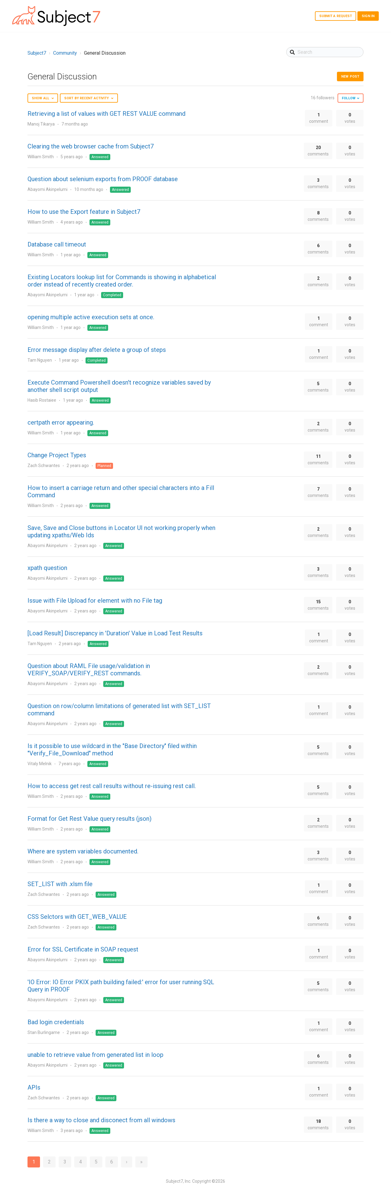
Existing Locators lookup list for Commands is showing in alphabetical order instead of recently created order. (121, 280)
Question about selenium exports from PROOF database (102, 179)
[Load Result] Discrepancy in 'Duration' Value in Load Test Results (115, 633)
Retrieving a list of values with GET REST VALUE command (106, 113)
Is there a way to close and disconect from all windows (101, 1120)
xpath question (47, 568)
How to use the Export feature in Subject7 (83, 211)
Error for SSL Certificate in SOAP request (82, 949)
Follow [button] (349, 98)
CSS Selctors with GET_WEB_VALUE (77, 916)
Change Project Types (56, 455)
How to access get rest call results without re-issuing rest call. (111, 786)
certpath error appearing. (60, 422)
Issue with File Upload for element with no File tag (94, 600)
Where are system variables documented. (82, 851)
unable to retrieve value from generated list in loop (95, 1054)
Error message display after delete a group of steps (96, 349)
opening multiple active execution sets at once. (90, 317)
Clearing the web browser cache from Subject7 (90, 146)
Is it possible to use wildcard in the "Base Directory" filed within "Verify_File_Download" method (112, 749)
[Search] (325, 52)
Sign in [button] (368, 16)
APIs (33, 1087)
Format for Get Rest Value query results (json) (89, 818)
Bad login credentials (55, 1022)
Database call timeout (56, 244)
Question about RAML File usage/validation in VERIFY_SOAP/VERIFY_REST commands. (88, 669)
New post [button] (350, 77)
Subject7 (36, 53)
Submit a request (335, 16)
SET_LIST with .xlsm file (60, 884)
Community (65, 53)
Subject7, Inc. (178, 1181)
